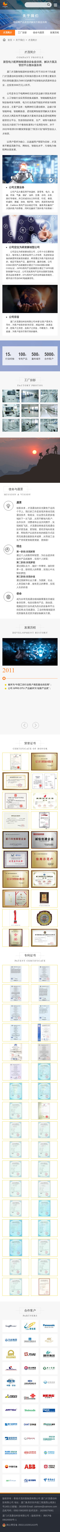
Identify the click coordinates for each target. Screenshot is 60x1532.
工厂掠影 (22, 32)
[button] (24, 725)
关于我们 (20, 40)
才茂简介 (7, 32)
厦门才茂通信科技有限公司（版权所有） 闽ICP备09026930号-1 (27, 1517)
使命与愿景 (38, 32)
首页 (10, 40)
